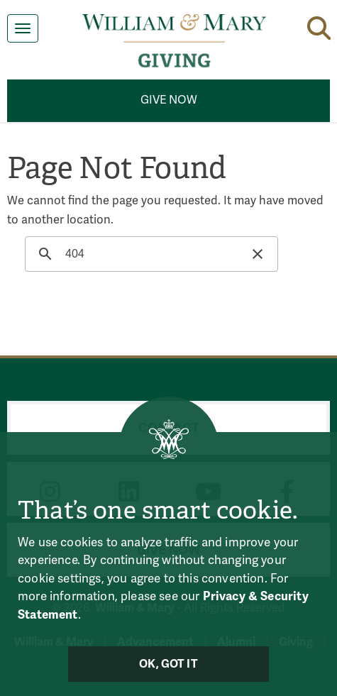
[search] (149, 254)
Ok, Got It (168, 664)
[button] (319, 25)
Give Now (168, 100)
